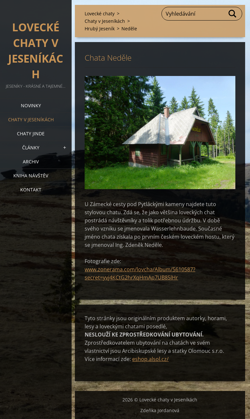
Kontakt (30, 190)
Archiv (31, 161)
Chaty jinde (31, 133)
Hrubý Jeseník (100, 28)
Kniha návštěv (30, 175)
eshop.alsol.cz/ (150, 359)
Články (30, 147)
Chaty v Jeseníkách (31, 119)
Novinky (31, 105)
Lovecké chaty (100, 13)
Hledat (233, 14)
